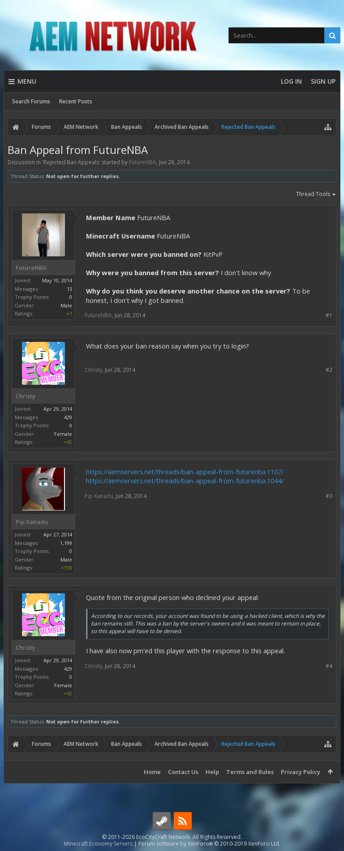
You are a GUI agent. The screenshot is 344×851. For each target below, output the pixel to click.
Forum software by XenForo (209, 843)
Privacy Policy (300, 772)
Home (152, 772)
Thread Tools (316, 194)
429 (68, 417)
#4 (329, 666)
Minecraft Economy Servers (98, 843)
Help (212, 772)
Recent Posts (75, 101)
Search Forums (31, 101)
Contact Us (183, 772)
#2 (329, 369)
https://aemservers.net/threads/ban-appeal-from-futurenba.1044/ (185, 480)
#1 (329, 315)
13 (69, 288)
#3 (329, 496)
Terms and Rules (250, 772)
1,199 (66, 543)
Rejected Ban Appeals (71, 162)
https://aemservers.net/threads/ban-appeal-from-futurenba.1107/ (185, 471)
